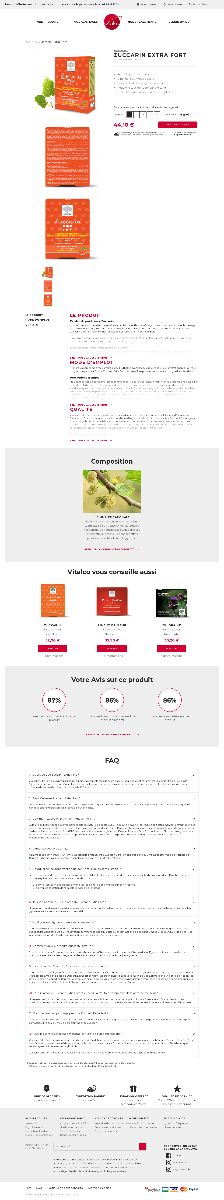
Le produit (34, 315)
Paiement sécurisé (70, 1131)
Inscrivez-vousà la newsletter (37, 1146)
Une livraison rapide (71, 1127)
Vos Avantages (86, 21)
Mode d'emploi (37, 319)
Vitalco (173, 1155)
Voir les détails (157, 135)
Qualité (31, 324)
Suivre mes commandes (143, 1127)
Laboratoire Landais (36, 1131)
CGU (39, 1187)
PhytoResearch (34, 1127)
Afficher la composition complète (112, 549)
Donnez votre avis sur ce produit (112, 734)
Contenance (170, 114)
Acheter (52, 648)
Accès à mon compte (141, 1123)
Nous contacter (173, 1127)
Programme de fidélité (73, 1123)
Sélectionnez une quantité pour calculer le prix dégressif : (146, 107)
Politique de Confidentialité (125, 1163)
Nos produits (47, 21)
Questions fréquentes (176, 1123)
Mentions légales (99, 1187)
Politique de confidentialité (65, 1187)
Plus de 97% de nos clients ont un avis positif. (177, 1095)
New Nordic (121, 50)
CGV (28, 1187)
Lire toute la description (91, 358)
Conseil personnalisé (106, 1131)
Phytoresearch (178, 1169)
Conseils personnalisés (73, 1134)
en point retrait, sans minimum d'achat (134, 1095)
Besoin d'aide (179, 21)
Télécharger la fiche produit (89, 434)
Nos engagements (142, 21)
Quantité (118, 114)
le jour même (90, 1093)
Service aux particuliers (108, 1127)
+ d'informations (52, 655)
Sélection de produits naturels (112, 1123)
